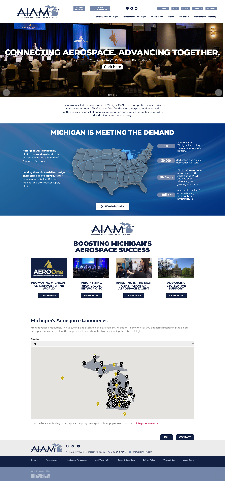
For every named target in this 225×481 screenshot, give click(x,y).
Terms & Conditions (126, 460)
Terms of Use (169, 460)
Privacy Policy (149, 460)
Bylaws (34, 460)
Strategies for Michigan (134, 16)
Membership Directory (205, 16)
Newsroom (184, 16)
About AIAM (157, 16)
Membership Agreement (76, 460)
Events (170, 16)
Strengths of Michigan (107, 16)
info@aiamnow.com (147, 423)
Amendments (51, 460)
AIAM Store (188, 460)
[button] (119, 405)
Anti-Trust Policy (102, 460)
